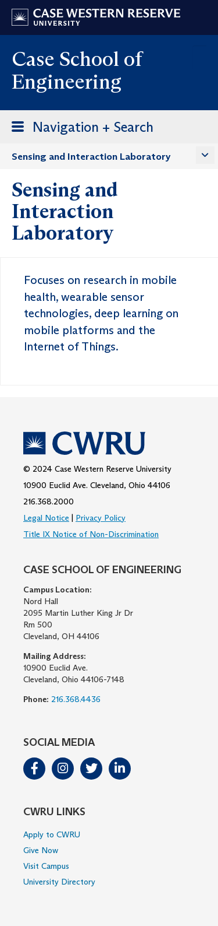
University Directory (59, 881)
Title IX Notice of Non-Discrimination (91, 534)
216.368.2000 (48, 501)
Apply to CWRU (51, 834)
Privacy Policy (101, 518)
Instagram (63, 768)
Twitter (91, 768)
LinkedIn (120, 768)
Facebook (34, 768)
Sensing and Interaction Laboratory (91, 156)
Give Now (40, 850)
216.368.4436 (76, 699)
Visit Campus (46, 866)
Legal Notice (46, 518)
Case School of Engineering (77, 70)
